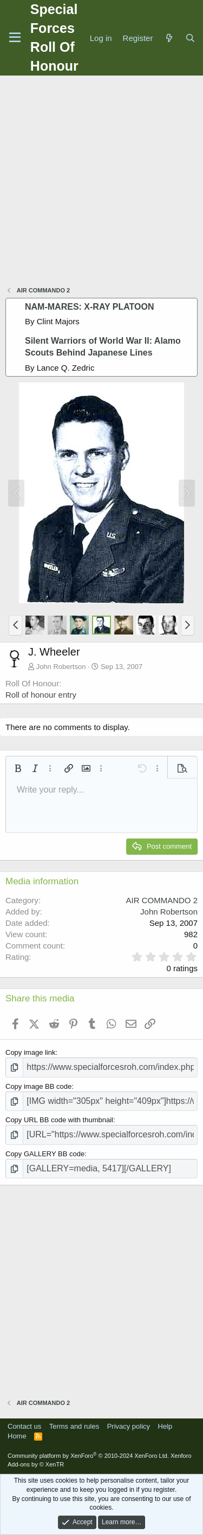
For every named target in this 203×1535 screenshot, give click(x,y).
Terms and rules (74, 1426)
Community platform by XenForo (88, 1455)
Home (17, 1436)
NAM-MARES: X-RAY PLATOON (89, 306)
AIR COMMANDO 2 (162, 900)
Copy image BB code (38, 1086)
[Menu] (15, 37)
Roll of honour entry (40, 694)
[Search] (190, 38)
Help (165, 1426)
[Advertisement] (101, 182)
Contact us (24, 1426)
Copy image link (30, 1052)
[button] (15, 625)
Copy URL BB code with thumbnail (59, 1120)
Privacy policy (128, 1426)
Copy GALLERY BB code (44, 1154)
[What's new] (168, 38)
